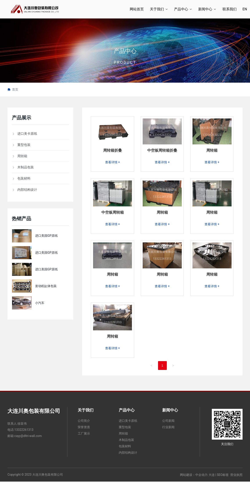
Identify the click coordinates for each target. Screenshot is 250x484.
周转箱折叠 (112, 150)
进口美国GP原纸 (46, 235)
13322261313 (24, 432)
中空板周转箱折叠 (162, 150)
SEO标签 (223, 477)
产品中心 (125, 51)
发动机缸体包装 (46, 286)
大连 (212, 477)
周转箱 (212, 150)
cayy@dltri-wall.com (28, 438)
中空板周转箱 (112, 213)
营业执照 (236, 477)
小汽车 (39, 303)
